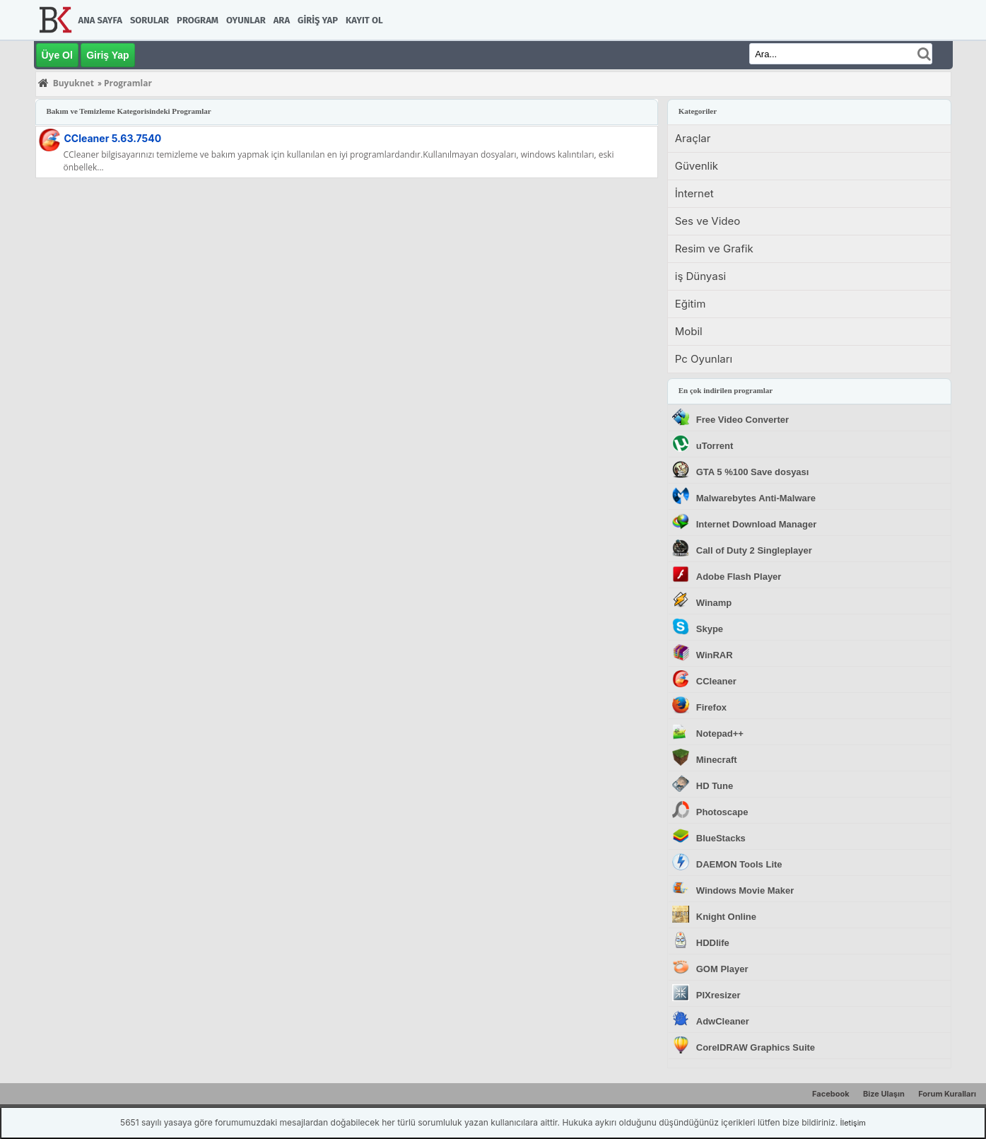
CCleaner (113, 138)
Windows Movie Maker (745, 890)
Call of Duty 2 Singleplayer (754, 550)
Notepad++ (720, 733)
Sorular (149, 20)
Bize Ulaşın (884, 1094)
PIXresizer (718, 995)
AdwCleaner (722, 1021)
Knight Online (726, 916)
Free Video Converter (742, 419)
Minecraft (716, 759)
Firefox (711, 707)
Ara (282, 20)
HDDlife (712, 943)
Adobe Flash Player (739, 576)
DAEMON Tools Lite (739, 864)
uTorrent (714, 445)
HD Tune (714, 786)
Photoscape (722, 812)
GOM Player (722, 969)
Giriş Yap (318, 20)
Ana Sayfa (100, 20)
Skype (709, 629)
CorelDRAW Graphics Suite (755, 1047)
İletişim (853, 1123)
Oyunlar (246, 20)
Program (197, 20)
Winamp (714, 602)
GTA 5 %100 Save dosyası (752, 472)
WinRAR (714, 655)
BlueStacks (721, 838)
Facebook (831, 1094)
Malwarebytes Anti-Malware (756, 498)
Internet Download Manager (756, 524)
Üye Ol (57, 55)
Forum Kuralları (947, 1094)
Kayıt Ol (364, 20)
